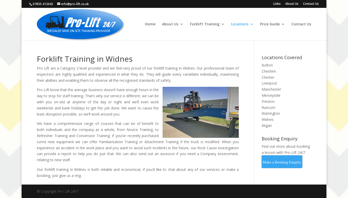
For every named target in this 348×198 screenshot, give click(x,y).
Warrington (271, 113)
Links (277, 4)
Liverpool (269, 83)
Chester (268, 77)
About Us (291, 4)
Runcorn (268, 107)
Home (150, 24)
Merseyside (271, 95)
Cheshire (269, 71)
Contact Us (311, 4)
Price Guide (270, 24)
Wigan (267, 125)
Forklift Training (204, 24)
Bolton (267, 65)
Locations (239, 24)
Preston (268, 101)
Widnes (268, 119)
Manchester (271, 89)
